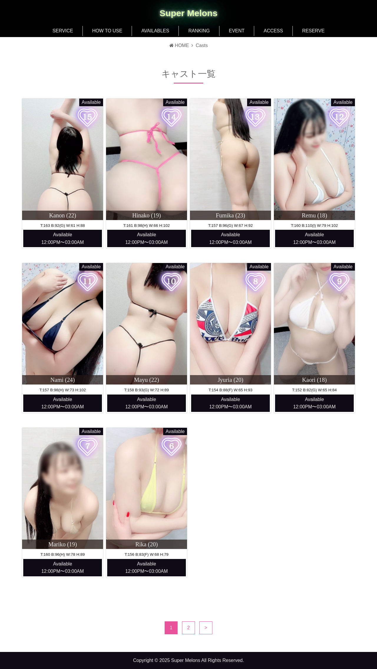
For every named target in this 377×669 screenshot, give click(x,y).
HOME (179, 45)
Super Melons (189, 13)
